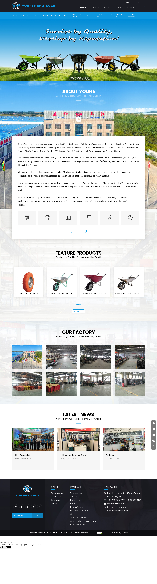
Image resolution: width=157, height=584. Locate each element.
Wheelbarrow (76, 495)
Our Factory (56, 505)
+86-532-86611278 (115, 502)
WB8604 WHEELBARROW (28, 297)
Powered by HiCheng (119, 535)
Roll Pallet (74, 505)
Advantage (56, 498)
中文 (127, 2)
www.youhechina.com (117, 512)
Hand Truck (75, 502)
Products (108, 7)
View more (78, 312)
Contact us (132, 7)
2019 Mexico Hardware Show (73, 460)
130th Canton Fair (22, 460)
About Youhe (57, 495)
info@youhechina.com (117, 509)
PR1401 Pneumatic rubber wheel (100, 297)
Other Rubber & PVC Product (83, 523)
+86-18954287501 (133, 502)
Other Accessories (78, 526)
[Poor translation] (7, 549)
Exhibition (110, 460)
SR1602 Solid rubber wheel (130, 297)
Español (139, 2)
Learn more (77, 231)
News (120, 7)
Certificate (56, 502)
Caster (73, 516)
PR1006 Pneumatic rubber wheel (66, 297)
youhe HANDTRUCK (38, 6)
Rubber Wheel (76, 509)
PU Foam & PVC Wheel (80, 512)
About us (95, 7)
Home (83, 7)
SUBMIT (37, 518)
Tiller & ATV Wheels (78, 519)
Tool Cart (74, 498)
